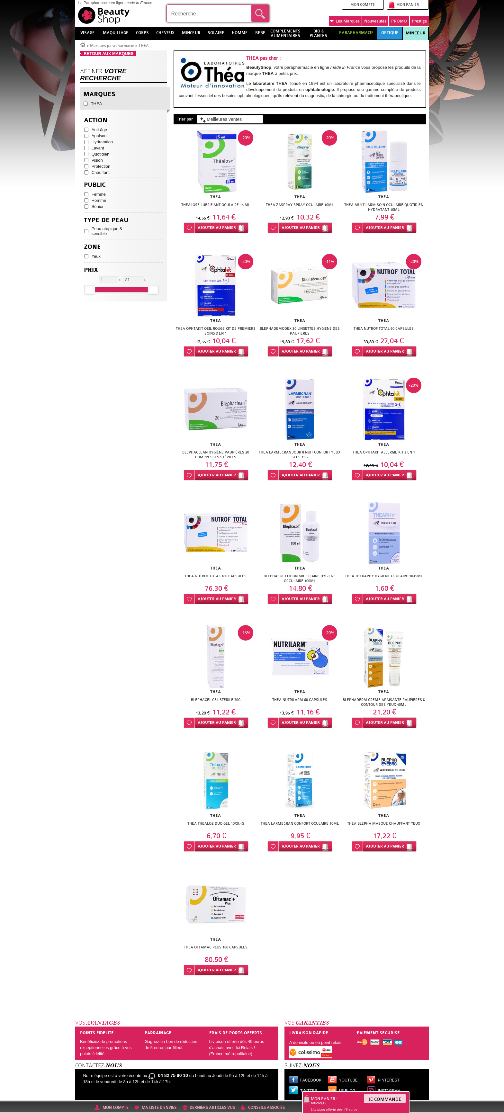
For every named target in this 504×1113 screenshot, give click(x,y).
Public (95, 185)
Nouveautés (375, 21)
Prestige (419, 21)
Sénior (98, 206)
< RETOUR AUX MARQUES (108, 53)
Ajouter (217, 228)
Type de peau (106, 220)
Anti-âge (99, 129)
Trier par (185, 119)
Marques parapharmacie (112, 45)
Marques (345, 21)
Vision (97, 160)
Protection (101, 166)
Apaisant (100, 135)
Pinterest (389, 1080)
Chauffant (101, 172)
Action (95, 120)
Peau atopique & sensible (107, 231)
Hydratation (102, 141)
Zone (92, 247)
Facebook (310, 1080)
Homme (99, 200)
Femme (99, 194)
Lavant (98, 148)
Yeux (96, 256)
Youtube (348, 1080)
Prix (91, 270)
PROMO (399, 21)
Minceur (416, 33)
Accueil (83, 44)
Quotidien (101, 154)
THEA (96, 103)
